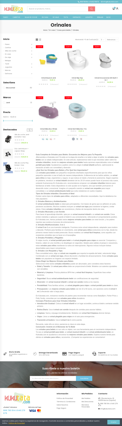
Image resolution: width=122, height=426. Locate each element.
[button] (88, 1)
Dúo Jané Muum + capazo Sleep (21, 150)
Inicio (6, 39)
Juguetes (8, 67)
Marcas (8, 70)
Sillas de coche (10, 51)
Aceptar (113, 422)
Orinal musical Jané (48, 78)
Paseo (7, 44)
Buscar (91, 8)
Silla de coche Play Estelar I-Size (22, 164)
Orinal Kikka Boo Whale (48, 129)
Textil (7, 64)
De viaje (8, 57)
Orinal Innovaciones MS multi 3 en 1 (106, 79)
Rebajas (8, 60)
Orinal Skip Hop (77, 78)
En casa (8, 54)
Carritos (8, 47)
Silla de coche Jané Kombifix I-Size (22, 135)
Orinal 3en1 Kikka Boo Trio (77, 129)
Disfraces (8, 73)
